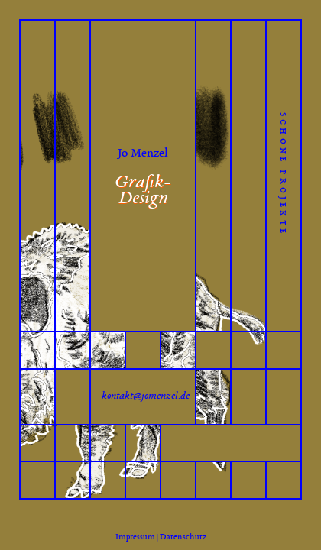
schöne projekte (284, 174)
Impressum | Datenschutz (160, 536)
